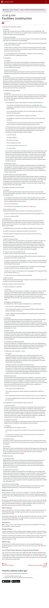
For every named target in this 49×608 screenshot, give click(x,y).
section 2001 (25, 412)
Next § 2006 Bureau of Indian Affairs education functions (37, 565)
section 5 (16, 545)
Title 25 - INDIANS (14, 9)
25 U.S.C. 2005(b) (38, 555)
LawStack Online (7, 2)
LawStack (6, 9)
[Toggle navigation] (46, 2)
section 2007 (23, 451)
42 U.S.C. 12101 (29, 206)
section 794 (8, 203)
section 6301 (34, 495)
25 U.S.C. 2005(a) (26, 555)
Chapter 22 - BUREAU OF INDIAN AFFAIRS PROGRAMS (32, 9)
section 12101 (19, 505)
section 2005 (8, 510)
